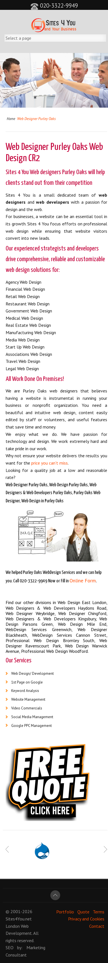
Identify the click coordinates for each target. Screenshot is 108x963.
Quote (83, 911)
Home (11, 118)
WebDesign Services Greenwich (38, 629)
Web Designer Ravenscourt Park (56, 643)
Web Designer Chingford (82, 613)
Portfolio (65, 911)
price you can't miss (49, 463)
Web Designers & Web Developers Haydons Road (56, 608)
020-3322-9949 (54, 5)
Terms (98, 911)
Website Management (28, 699)
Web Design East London (82, 602)
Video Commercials (26, 708)
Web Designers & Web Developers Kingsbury (51, 619)
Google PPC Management (31, 725)
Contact (96, 926)
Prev (7, 849)
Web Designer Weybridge (30, 613)
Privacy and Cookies (86, 919)
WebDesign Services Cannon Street (69, 635)
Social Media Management (32, 717)
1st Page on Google (27, 682)
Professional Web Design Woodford (54, 651)
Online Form (82, 580)
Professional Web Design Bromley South (50, 640)
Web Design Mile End (82, 624)
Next (105, 849)
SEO (10, 947)
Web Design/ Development (32, 673)
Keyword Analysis (25, 690)
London (13, 926)
